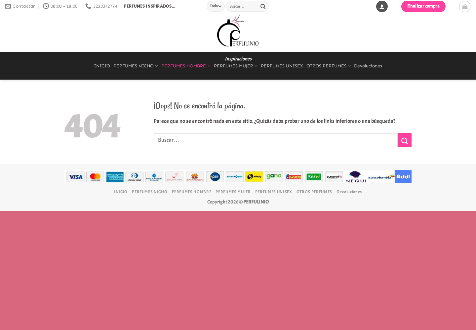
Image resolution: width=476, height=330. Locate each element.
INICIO (102, 66)
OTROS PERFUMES (328, 66)
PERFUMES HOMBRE (185, 66)
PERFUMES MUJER (236, 66)
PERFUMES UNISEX (282, 66)
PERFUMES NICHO (135, 66)
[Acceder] (381, 6)
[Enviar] (263, 6)
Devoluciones (368, 66)
